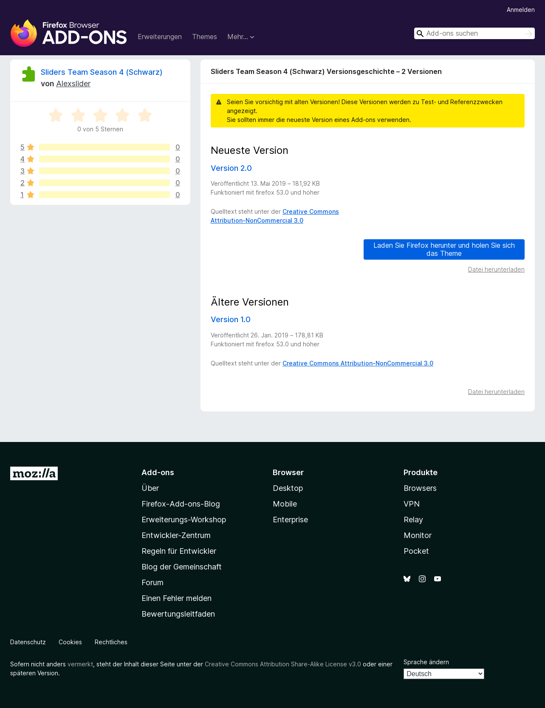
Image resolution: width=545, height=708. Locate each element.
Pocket (416, 551)
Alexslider (73, 83)
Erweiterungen (160, 36)
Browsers (420, 488)
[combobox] (474, 33)
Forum (152, 582)
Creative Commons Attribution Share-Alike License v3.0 (283, 664)
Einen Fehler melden (176, 598)
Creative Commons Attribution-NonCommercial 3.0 (357, 363)
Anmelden (521, 9)
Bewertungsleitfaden (178, 613)
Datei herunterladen (496, 269)
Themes (204, 36)
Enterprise (290, 519)
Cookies (70, 642)
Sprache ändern (426, 662)
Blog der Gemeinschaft (181, 566)
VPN (412, 503)
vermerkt (80, 664)
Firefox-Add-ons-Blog (180, 503)
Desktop (288, 488)
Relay (413, 519)
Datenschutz (28, 642)
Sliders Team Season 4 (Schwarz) (102, 72)
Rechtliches (111, 642)
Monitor (418, 535)
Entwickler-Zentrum (176, 535)
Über (150, 488)
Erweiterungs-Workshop (183, 519)
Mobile (285, 503)
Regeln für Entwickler (178, 551)
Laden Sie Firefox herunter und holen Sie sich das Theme (444, 249)
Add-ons (157, 472)
